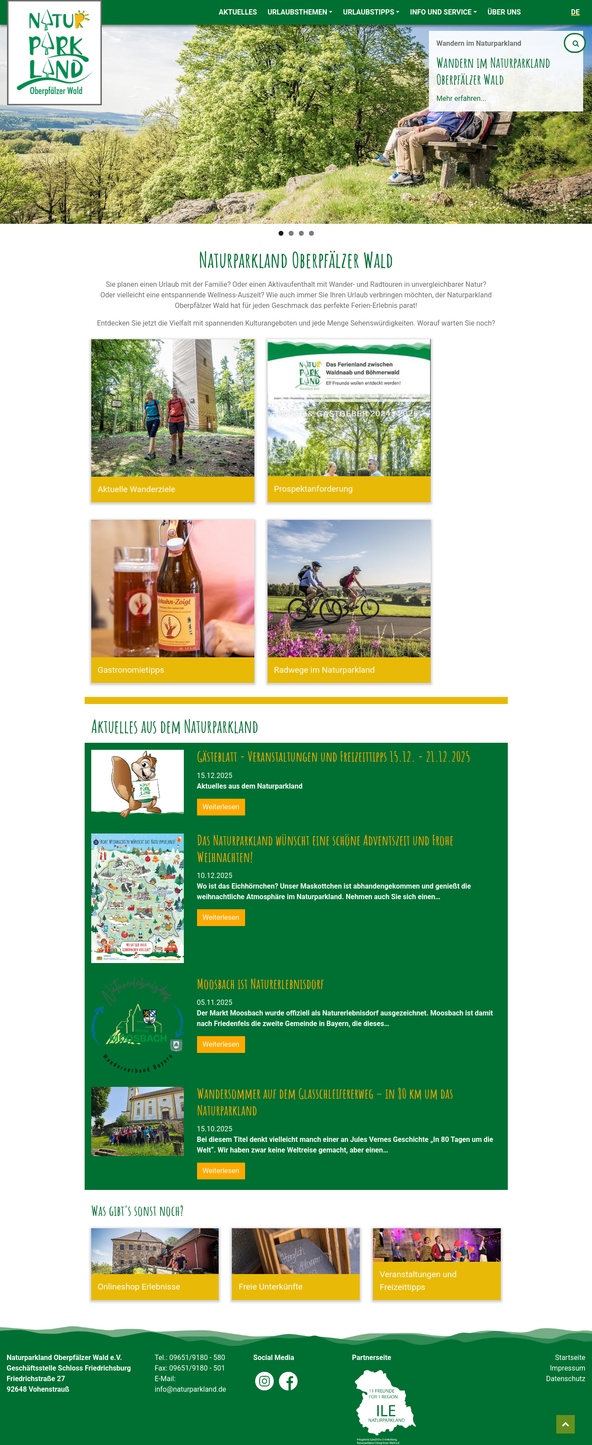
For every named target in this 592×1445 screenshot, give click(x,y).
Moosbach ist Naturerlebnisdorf (260, 985)
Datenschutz (565, 1379)
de (575, 12)
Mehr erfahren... (461, 98)
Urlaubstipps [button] (368, 12)
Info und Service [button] (441, 12)
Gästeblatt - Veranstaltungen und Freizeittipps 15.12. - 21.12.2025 (333, 758)
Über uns (504, 12)
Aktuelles (238, 12)
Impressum (567, 1368)
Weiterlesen (221, 807)
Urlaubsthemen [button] (297, 12)
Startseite (570, 1357)
